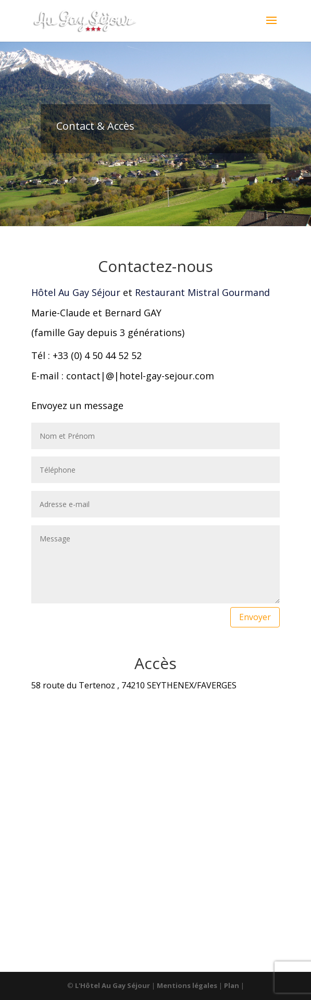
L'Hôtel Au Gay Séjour (113, 985)
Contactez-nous (155, 266)
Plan (232, 985)
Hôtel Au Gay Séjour (75, 292)
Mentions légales (188, 985)
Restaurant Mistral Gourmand (202, 292)
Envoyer (255, 617)
